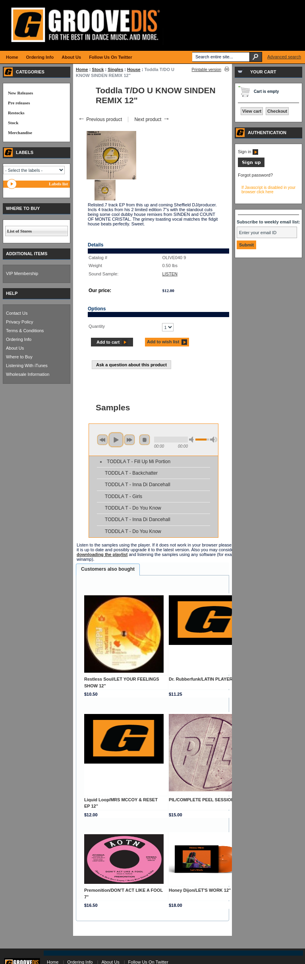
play (116, 440)
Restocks (16, 112)
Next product (152, 119)
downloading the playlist (102, 554)
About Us (15, 348)
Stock (98, 69)
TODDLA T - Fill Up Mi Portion (138, 461)
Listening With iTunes (27, 365)
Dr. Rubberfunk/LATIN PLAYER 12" (205, 679)
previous (102, 439)
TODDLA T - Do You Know (133, 508)
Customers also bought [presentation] (108, 569)
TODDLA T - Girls (123, 496)
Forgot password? (255, 175)
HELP (11, 293)
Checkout (277, 111)
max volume (213, 440)
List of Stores (19, 231)
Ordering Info (18, 339)
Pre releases (19, 102)
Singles (115, 69)
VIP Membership (22, 273)
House (134, 69)
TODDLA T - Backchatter (131, 473)
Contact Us (16, 313)
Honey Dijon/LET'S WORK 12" (200, 890)
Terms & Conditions (25, 330)
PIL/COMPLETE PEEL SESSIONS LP (206, 799)
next (129, 439)
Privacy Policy (19, 321)
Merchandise (20, 132)
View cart (251, 111)
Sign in (248, 151)
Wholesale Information (27, 374)
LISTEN (170, 273)
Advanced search (284, 56)
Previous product (100, 119)
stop (144, 439)
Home (82, 69)
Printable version (206, 69)
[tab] (108, 569)
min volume (192, 440)
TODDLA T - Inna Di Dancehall (137, 484)
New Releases (20, 92)
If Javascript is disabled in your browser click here (268, 189)
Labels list (58, 183)
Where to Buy (19, 356)
